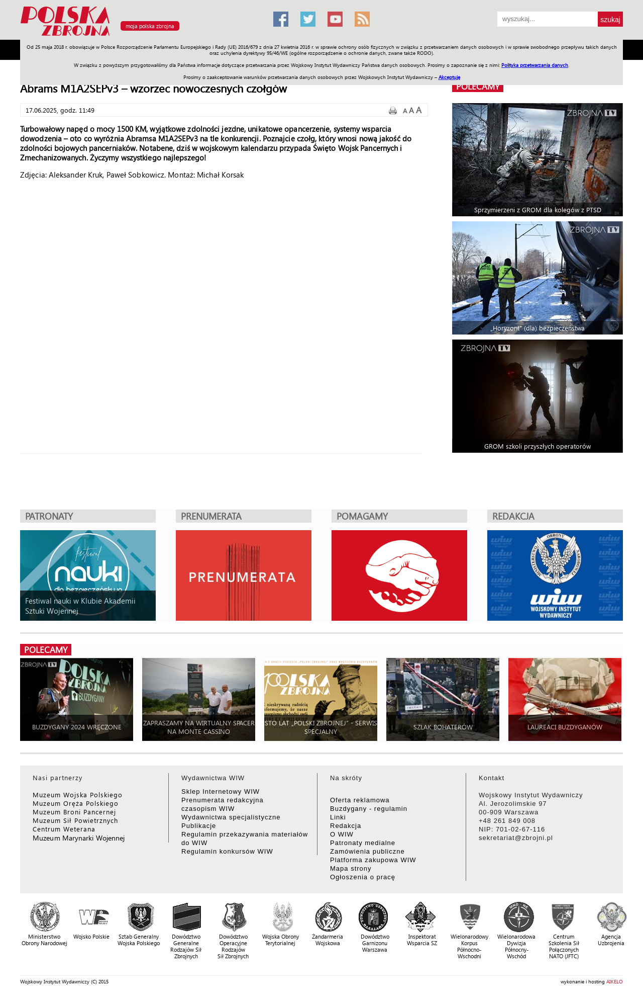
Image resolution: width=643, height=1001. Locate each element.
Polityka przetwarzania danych (534, 65)
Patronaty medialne (362, 843)
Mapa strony (351, 868)
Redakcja (345, 825)
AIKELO (614, 981)
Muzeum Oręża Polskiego (76, 803)
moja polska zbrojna (150, 26)
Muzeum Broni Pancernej (74, 811)
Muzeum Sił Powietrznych (75, 820)
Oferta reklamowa (360, 800)
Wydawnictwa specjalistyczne (230, 817)
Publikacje (198, 825)
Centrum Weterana (64, 828)
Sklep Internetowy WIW (220, 791)
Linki (338, 817)
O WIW (342, 834)
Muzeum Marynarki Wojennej (79, 838)
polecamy (477, 86)
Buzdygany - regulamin (368, 808)
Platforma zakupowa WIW (373, 860)
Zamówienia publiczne (367, 851)
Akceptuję (449, 77)
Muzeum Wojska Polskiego (78, 794)
